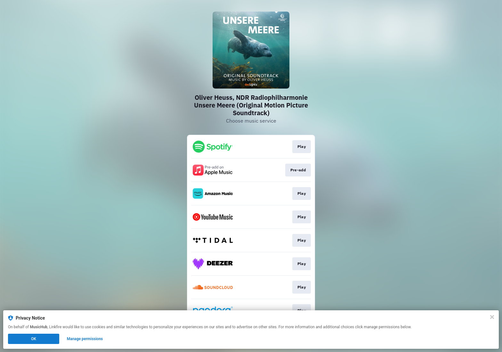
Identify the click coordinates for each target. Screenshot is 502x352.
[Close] (492, 317)
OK (33, 339)
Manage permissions (85, 339)
